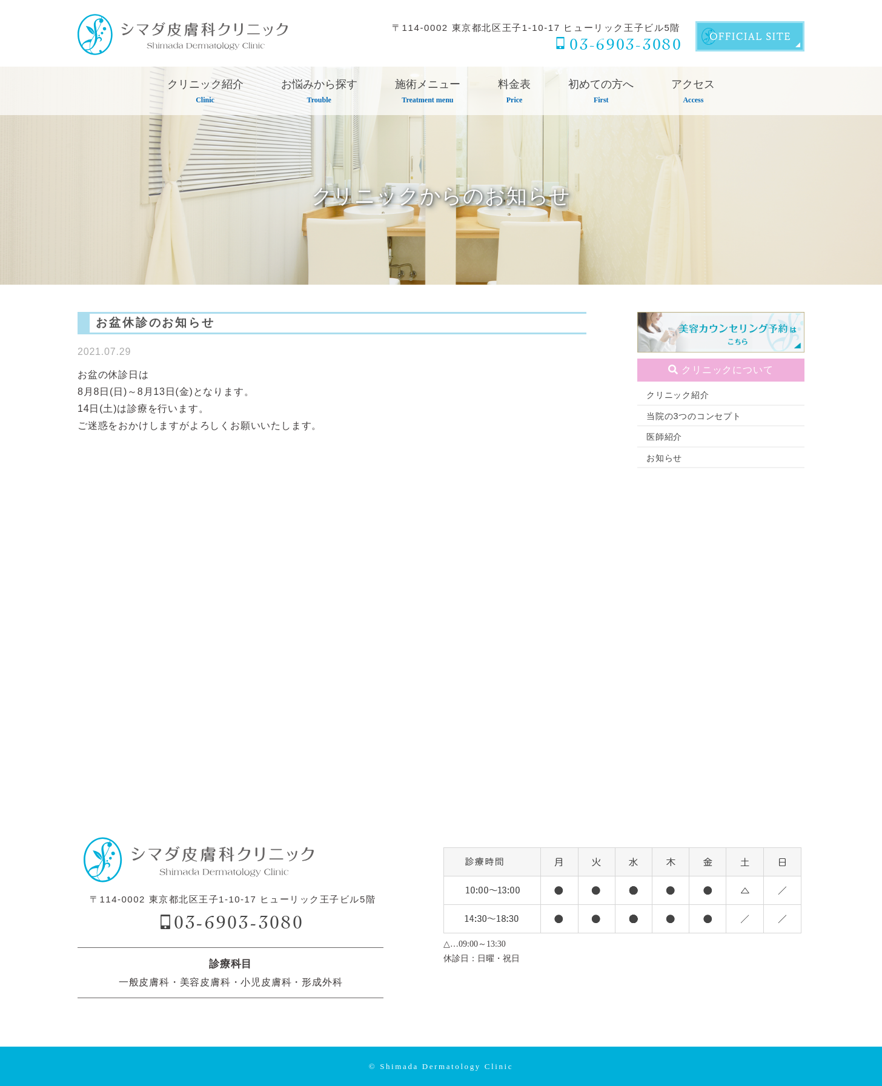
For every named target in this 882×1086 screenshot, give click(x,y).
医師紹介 (664, 437)
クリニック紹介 (677, 395)
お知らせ (664, 458)
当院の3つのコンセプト (693, 416)
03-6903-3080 (625, 44)
